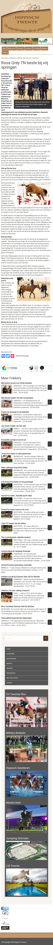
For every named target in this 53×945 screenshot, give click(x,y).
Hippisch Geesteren (18, 768)
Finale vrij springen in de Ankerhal (15, 412)
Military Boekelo (15, 733)
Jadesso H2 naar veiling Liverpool (15, 590)
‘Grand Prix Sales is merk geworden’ (16, 454)
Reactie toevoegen (22, 356)
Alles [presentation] (4, 48)
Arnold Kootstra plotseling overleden (16, 565)
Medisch (9, 663)
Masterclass (13, 802)
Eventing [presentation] (36, 48)
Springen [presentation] (20, 48)
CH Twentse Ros (16, 694)
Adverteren (10, 654)
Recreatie (10, 668)
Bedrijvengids (11, 658)
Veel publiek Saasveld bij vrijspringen (16, 618)
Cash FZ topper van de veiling (13, 523)
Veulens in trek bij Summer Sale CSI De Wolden (20, 577)
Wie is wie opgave (12, 678)
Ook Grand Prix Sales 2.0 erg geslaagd (17, 482)
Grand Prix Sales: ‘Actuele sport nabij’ (16, 496)
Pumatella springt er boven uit (13, 440)
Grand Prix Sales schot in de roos (15, 510)
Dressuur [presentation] (28, 48)
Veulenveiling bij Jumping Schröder (15, 551)
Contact (9, 683)
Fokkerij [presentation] (5, 52)
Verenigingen (11, 673)
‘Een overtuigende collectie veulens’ (16, 537)
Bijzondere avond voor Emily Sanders (16, 383)
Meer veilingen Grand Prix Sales (14, 468)
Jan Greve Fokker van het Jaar (13, 426)
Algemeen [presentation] (11, 48)
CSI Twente (13, 865)
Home (8, 649)
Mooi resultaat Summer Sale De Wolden (17, 606)
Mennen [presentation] (44, 48)
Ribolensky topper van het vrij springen (17, 398)
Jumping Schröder (17, 838)
